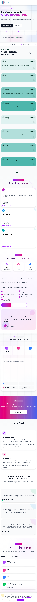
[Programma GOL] (17, 172)
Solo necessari (12, 599)
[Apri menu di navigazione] (35, 3)
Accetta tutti (20, 599)
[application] (18, 372)
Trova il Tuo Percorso (18, 412)
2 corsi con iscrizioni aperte (8, 8)
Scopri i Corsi (7, 25)
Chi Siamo (17, 25)
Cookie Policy (22, 597)
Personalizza (5, 599)
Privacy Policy (28, 597)
